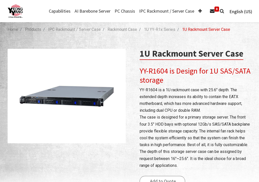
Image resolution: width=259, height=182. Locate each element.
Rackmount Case (122, 29)
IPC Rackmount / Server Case (74, 29)
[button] (198, 11)
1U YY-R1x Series (159, 29)
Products (33, 29)
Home (13, 29)
